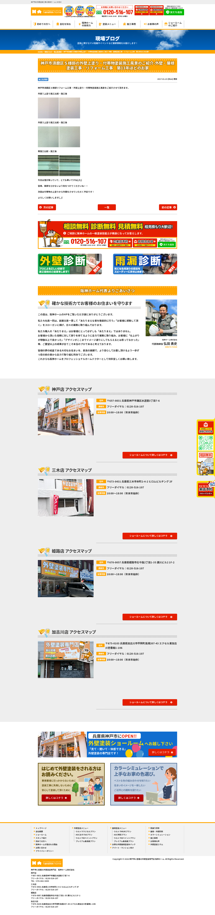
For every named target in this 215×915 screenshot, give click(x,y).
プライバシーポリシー (45, 851)
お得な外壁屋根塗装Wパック (123, 844)
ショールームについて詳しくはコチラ (148, 454)
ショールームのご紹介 (173, 24)
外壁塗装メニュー (81, 828)
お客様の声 (151, 24)
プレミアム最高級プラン (86, 841)
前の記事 (167, 207)
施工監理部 (43, 79)
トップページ (41, 828)
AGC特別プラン (120, 834)
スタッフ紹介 (41, 838)
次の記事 (48, 207)
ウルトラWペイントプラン (86, 838)
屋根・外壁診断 (156, 831)
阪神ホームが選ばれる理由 (46, 844)
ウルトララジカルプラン (86, 831)
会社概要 (39, 831)
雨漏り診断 (154, 828)
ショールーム (41, 834)
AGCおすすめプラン (84, 834)
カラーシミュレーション (160, 834)
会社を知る (64, 24)
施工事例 (129, 24)
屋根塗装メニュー (119, 828)
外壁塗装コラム (156, 844)
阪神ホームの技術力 (85, 24)
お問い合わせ (41, 847)
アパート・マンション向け (123, 847)
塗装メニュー (107, 24)
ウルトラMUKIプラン (122, 831)
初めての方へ (42, 24)
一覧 (106, 207)
